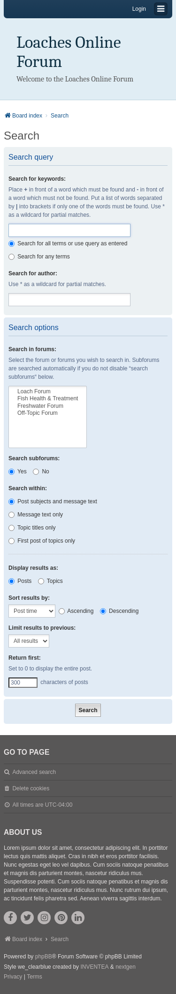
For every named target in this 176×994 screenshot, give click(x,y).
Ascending (76, 611)
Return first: (24, 658)
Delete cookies (30, 788)
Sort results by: (29, 598)
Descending (119, 611)
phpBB (43, 956)
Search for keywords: (37, 179)
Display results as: (33, 568)
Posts (19, 581)
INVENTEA (94, 967)
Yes (17, 471)
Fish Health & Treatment (48, 398)
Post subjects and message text (52, 501)
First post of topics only (41, 540)
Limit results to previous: (42, 628)
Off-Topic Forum (48, 413)
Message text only (35, 514)
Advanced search (34, 772)
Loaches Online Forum (68, 52)
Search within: (27, 488)
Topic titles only (32, 527)
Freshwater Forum (48, 406)
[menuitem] (13, 977)
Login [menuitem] (139, 9)
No (41, 471)
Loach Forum (48, 391)
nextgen (125, 967)
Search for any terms (39, 256)
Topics (50, 581)
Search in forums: (32, 349)
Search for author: (32, 273)
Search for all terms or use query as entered (67, 243)
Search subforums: (34, 458)
